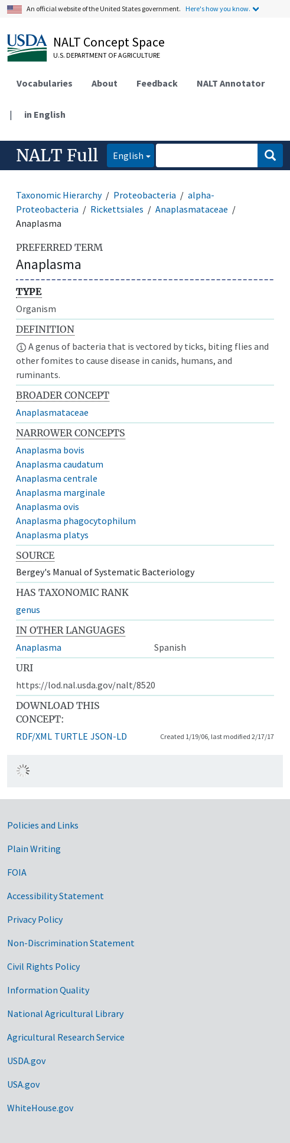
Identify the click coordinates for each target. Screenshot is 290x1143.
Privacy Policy (35, 919)
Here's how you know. (217, 8)
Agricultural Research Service (66, 1037)
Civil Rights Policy (43, 966)
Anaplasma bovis (50, 450)
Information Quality (48, 990)
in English (45, 114)
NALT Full (57, 155)
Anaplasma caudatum (59, 464)
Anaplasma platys (52, 535)
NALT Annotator (231, 83)
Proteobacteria (144, 195)
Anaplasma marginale (60, 492)
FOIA (17, 872)
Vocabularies (45, 83)
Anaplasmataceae (191, 209)
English (125, 154)
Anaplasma (38, 647)
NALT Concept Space (109, 42)
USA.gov (23, 1084)
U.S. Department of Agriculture (106, 55)
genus (28, 609)
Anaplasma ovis (47, 506)
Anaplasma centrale (56, 478)
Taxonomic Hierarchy (59, 195)
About (105, 83)
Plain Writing (34, 848)
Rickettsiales (117, 209)
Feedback (157, 83)
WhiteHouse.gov (40, 1108)
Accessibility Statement (55, 896)
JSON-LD (108, 736)
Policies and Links (43, 825)
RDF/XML (34, 736)
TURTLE (71, 736)
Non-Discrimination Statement (71, 943)
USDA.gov (26, 1060)
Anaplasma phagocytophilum (76, 520)
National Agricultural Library (65, 1013)
